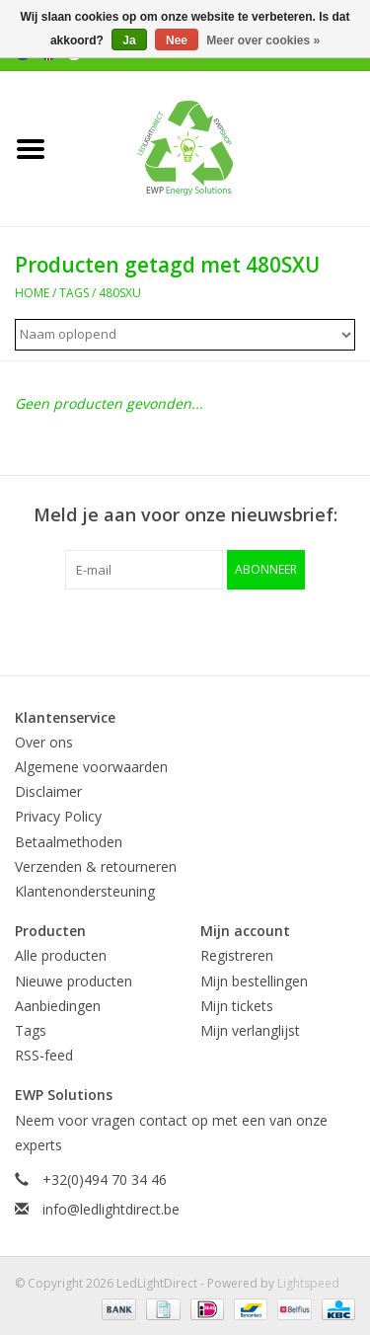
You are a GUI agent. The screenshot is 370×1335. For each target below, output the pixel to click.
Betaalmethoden (68, 841)
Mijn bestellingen (254, 981)
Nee (176, 40)
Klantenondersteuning (85, 891)
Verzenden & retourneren (96, 866)
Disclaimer (48, 791)
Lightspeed (308, 1283)
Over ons (44, 742)
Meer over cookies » (263, 40)
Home (32, 292)
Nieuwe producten (73, 981)
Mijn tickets (236, 1005)
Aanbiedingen (58, 1005)
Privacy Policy (58, 816)
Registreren (236, 955)
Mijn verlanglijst (250, 1030)
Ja (128, 40)
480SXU (120, 292)
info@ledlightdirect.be (111, 1209)
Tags (74, 292)
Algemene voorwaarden (91, 766)
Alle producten (61, 955)
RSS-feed (44, 1055)
